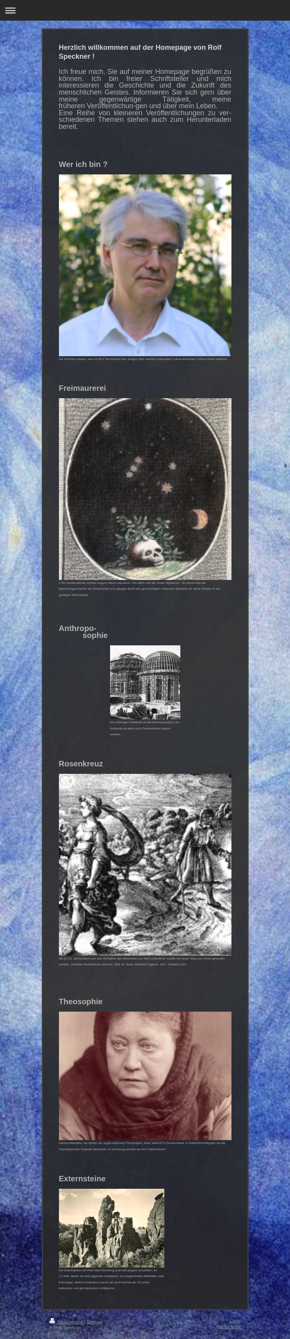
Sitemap (95, 1322)
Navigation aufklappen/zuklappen (145, 10)
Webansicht (229, 1326)
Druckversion (67, 1322)
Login (235, 1320)
